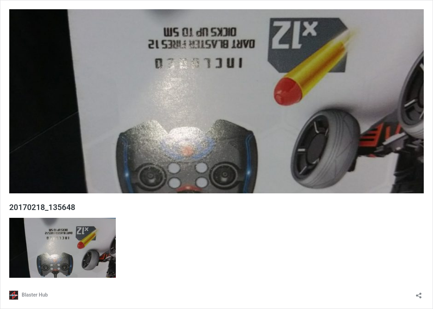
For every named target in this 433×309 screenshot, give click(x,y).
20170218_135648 (42, 207)
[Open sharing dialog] (419, 293)
